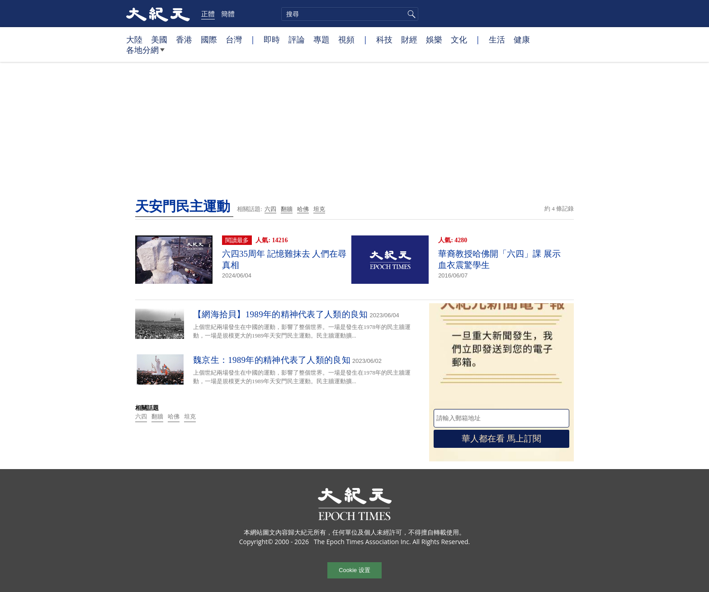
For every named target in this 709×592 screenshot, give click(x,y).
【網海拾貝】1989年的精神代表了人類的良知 (280, 314)
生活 (497, 39)
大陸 (134, 39)
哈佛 (303, 209)
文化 (459, 39)
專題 (321, 39)
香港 (184, 39)
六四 (270, 209)
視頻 (346, 39)
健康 (522, 39)
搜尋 (410, 14)
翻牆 (287, 209)
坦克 (319, 209)
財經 (409, 39)
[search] (349, 14)
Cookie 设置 (354, 570)
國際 (209, 39)
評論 (296, 39)
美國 (159, 39)
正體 (208, 13)
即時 (272, 39)
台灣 (234, 39)
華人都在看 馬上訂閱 (501, 438)
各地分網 (145, 53)
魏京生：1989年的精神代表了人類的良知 (271, 360)
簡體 (228, 13)
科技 (384, 39)
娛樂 (434, 39)
